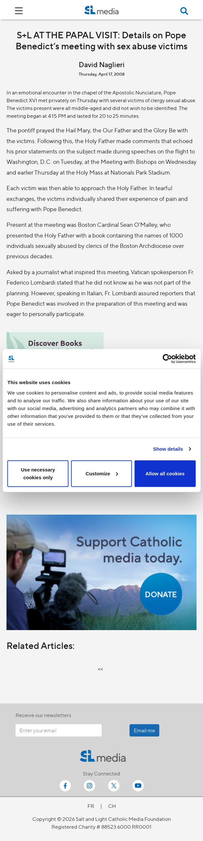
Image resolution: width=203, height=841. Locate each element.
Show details (168, 449)
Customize (101, 473)
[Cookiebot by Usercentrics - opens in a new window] (167, 359)
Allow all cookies (165, 473)
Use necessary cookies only (38, 473)
